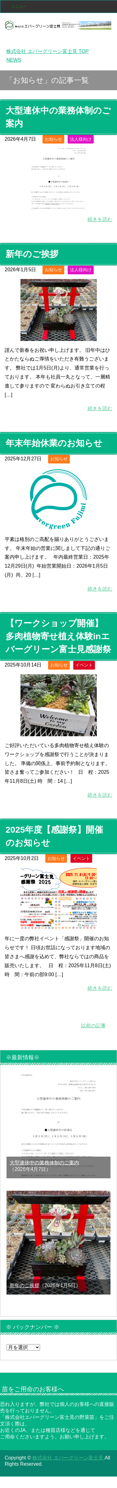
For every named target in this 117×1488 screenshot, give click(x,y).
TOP (47, 51)
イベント (84, 664)
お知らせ (53, 139)
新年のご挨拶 (32, 254)
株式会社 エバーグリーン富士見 (68, 1457)
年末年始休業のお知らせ (54, 443)
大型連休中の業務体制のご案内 (44, 1162)
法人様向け (81, 139)
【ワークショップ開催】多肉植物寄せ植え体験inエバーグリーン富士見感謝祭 (58, 636)
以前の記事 (93, 1025)
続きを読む (100, 219)
